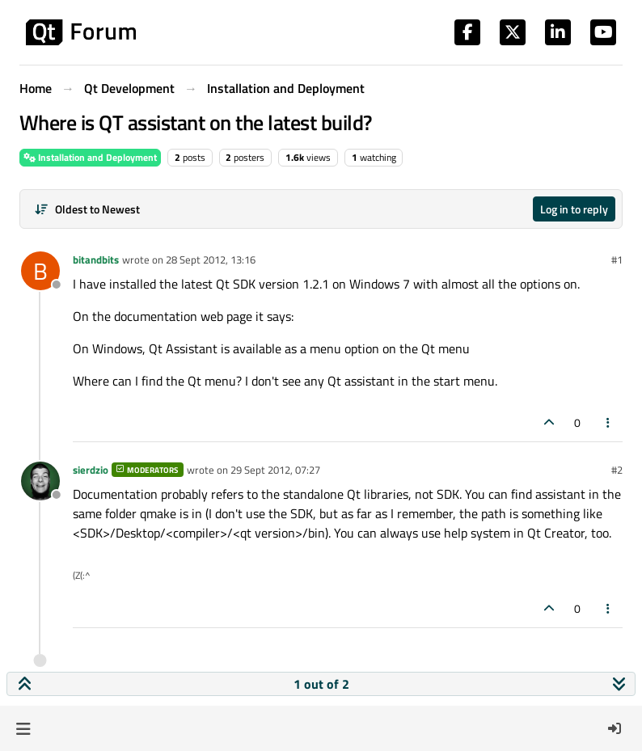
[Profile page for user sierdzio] (40, 481)
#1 (617, 259)
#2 (617, 470)
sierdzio (90, 470)
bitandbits (96, 259)
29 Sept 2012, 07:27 (275, 470)
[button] (23, 728)
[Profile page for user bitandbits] (40, 270)
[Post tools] (608, 422)
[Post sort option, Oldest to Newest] (87, 209)
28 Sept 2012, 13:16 (211, 259)
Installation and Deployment (90, 157)
